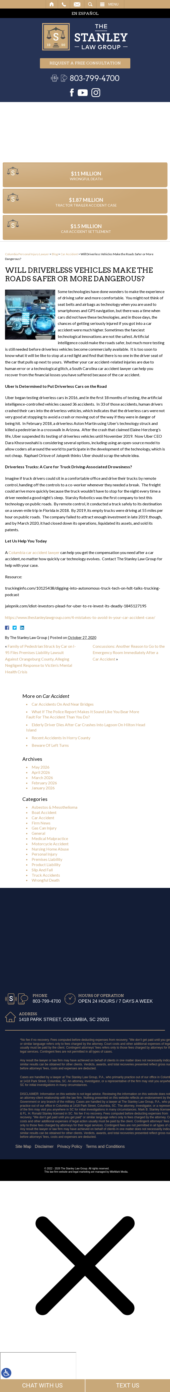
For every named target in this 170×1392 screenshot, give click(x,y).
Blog (55, 254)
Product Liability (46, 864)
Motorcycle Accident (50, 843)
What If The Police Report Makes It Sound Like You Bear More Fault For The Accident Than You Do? (82, 714)
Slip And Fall (42, 869)
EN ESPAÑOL (85, 13)
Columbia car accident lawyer (34, 552)
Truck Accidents (46, 875)
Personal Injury (44, 854)
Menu (113, 4)
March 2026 (42, 777)
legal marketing (81, 1171)
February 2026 (44, 782)
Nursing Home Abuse (50, 849)
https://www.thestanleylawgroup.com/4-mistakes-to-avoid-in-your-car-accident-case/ (80, 617)
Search (90, 4)
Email (77, 4)
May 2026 (40, 767)
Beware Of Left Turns (50, 745)
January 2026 (43, 787)
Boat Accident (44, 812)
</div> (38, 1371)
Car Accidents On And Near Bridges (63, 704)
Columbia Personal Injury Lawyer (27, 254)
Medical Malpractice (50, 838)
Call (64, 4)
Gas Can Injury (44, 827)
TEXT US (127, 1385)
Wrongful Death (46, 880)
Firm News (41, 822)
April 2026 (41, 772)
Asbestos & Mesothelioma (54, 807)
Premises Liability (47, 859)
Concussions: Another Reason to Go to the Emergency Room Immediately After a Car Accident (129, 652)
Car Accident (69, 254)
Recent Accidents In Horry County (61, 737)
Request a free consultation (85, 63)
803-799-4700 (95, 78)
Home (52, 4)
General (38, 833)
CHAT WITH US (42, 1385)
